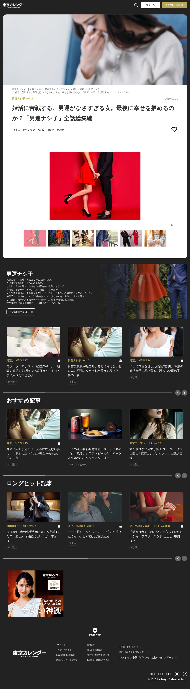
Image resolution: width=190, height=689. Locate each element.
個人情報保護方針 (94, 650)
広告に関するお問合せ (65, 655)
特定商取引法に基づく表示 (98, 660)
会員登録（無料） (174, 5)
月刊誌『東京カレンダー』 (130, 647)
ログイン (150, 5)
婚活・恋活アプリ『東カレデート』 (134, 652)
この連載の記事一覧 (21, 311)
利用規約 (90, 645)
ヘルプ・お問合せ (63, 650)
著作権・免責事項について (98, 655)
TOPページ (60, 645)
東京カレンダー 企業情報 (66, 660)
